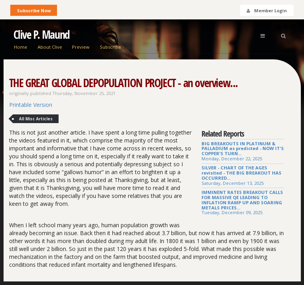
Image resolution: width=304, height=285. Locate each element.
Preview (80, 47)
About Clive (50, 47)
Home (20, 47)
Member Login (266, 10)
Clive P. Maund (41, 34)
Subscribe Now (34, 10)
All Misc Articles (36, 119)
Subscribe (110, 47)
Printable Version (30, 104)
